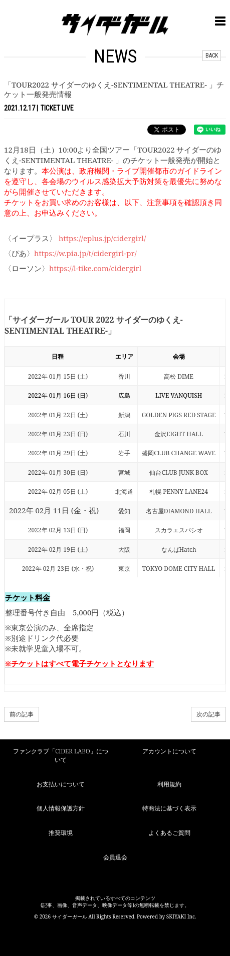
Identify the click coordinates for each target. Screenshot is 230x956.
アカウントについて (169, 751)
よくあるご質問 (169, 832)
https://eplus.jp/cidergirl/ (102, 238)
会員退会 (115, 857)
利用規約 (169, 784)
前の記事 (22, 714)
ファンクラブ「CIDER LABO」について (60, 755)
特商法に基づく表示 (169, 808)
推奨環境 (61, 832)
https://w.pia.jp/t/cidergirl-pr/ (85, 253)
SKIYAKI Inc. (181, 916)
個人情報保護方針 (61, 808)
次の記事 (208, 714)
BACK (211, 55)
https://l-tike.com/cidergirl (95, 268)
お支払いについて (61, 784)
